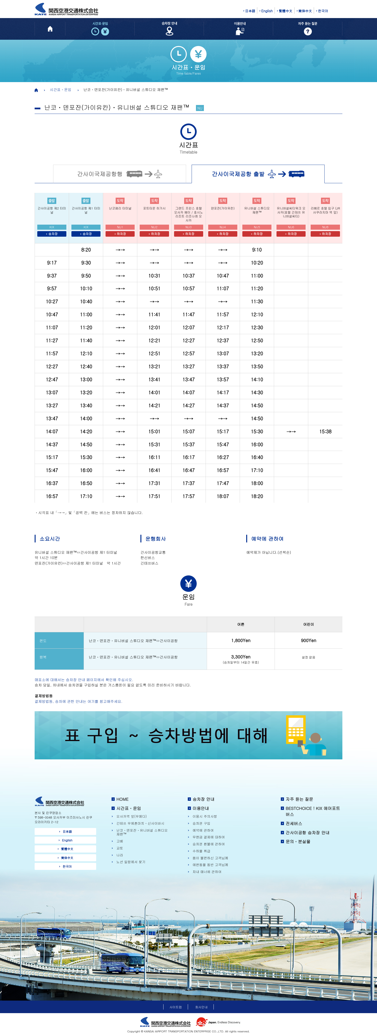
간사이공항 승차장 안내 (308, 832)
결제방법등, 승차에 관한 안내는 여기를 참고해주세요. (78, 701)
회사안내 (201, 1007)
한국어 (323, 10)
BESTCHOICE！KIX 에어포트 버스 (313, 811)
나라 (119, 855)
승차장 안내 (203, 799)
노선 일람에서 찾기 (130, 862)
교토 (119, 848)
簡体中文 (305, 10)
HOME (122, 799)
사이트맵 (176, 1007)
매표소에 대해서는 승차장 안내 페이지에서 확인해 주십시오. (84, 679)
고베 (119, 841)
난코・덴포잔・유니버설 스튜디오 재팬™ (142, 832)
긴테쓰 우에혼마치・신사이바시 (140, 823)
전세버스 (294, 823)
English (267, 10)
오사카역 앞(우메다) (131, 816)
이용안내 (201, 808)
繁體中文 (285, 10)
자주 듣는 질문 (299, 799)
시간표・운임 (60, 89)
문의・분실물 (298, 841)
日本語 (250, 10)
